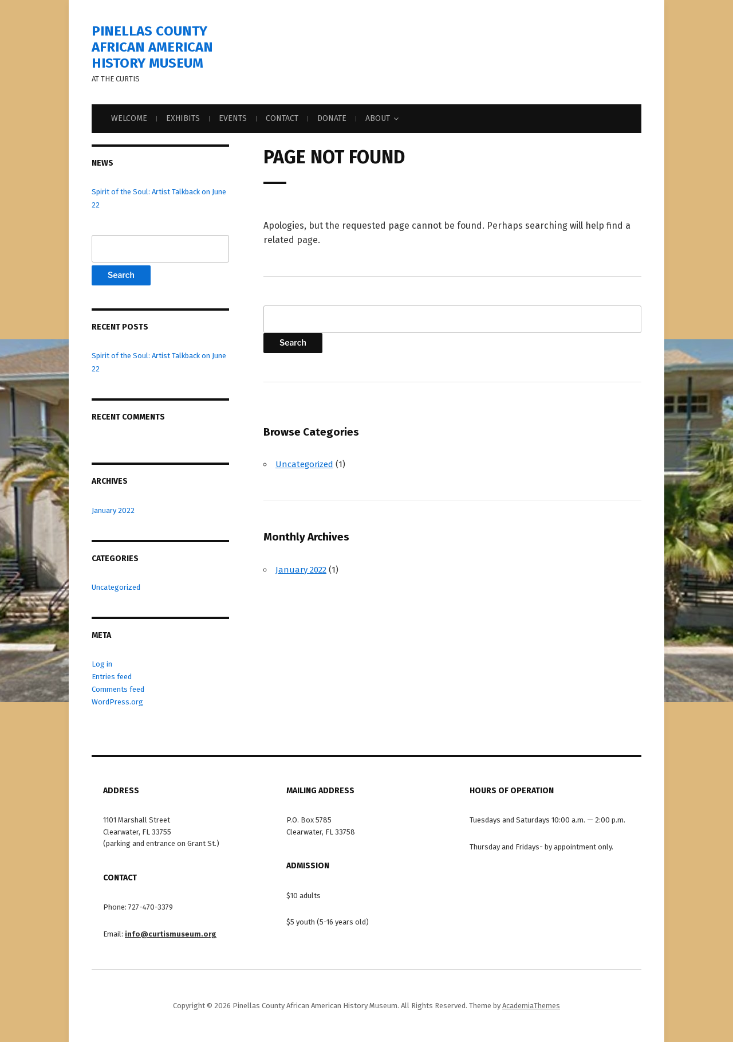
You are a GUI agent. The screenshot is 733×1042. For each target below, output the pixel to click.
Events (233, 118)
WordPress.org (117, 702)
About (377, 118)
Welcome (129, 118)
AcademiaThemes (531, 1005)
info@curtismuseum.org (170, 934)
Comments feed (118, 689)
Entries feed (112, 676)
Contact (282, 118)
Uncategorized (116, 587)
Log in (102, 664)
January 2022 (113, 510)
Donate (331, 118)
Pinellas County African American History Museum (152, 47)
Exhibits (183, 118)
